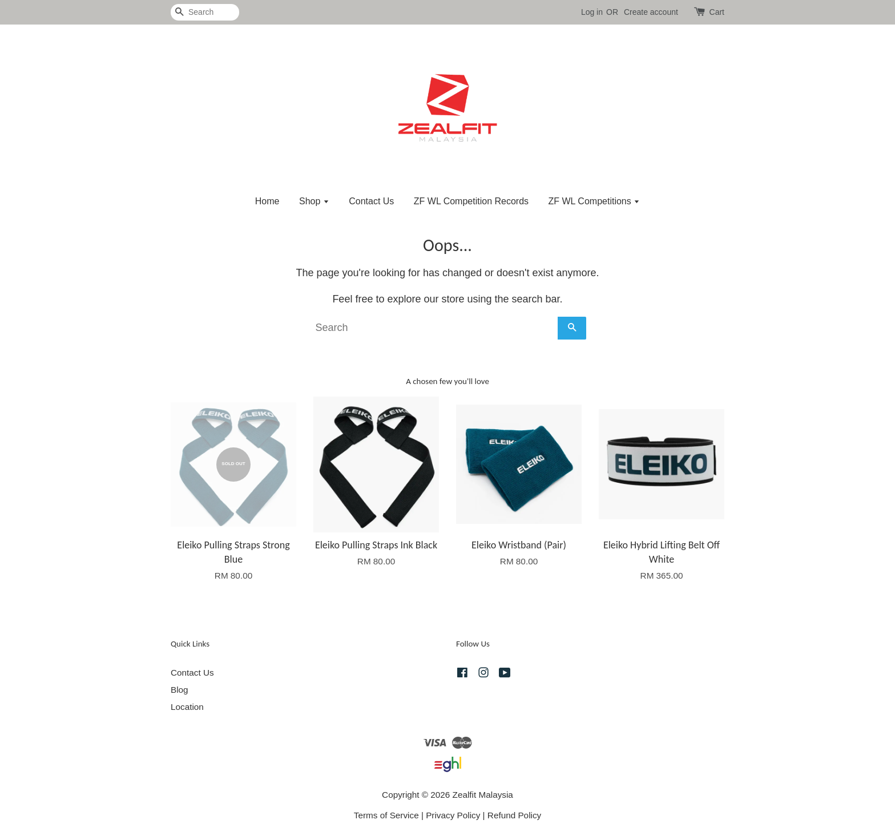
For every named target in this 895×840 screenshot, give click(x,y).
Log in (592, 12)
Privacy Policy (453, 815)
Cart (716, 12)
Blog (179, 689)
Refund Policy (514, 815)
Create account (651, 12)
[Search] (205, 12)
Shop (314, 201)
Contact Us (371, 201)
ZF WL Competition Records (471, 201)
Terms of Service (386, 815)
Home (267, 201)
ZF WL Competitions (594, 201)
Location (187, 707)
